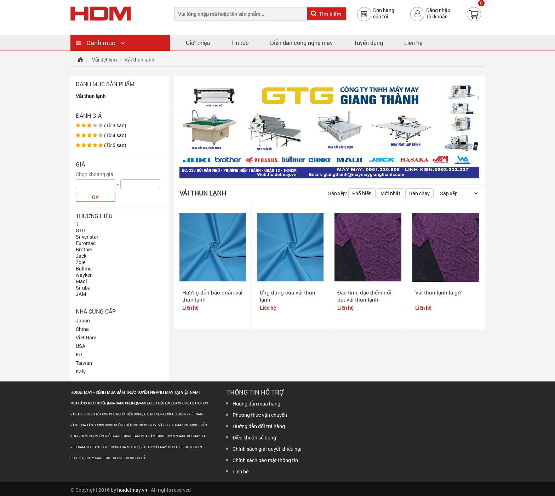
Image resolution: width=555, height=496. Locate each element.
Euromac (86, 243)
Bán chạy (419, 193)
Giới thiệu (198, 42)
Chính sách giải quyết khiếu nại (267, 448)
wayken (84, 275)
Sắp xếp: (337, 193)
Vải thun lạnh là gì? (438, 292)
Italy (81, 371)
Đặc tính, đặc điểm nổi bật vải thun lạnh (364, 296)
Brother (84, 249)
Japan (83, 320)
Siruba (83, 287)
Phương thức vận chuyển (260, 415)
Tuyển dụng (368, 42)
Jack (81, 255)
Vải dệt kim (104, 59)
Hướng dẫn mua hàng (256, 403)
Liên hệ (413, 42)
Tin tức (240, 42)
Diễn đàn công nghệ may (301, 42)
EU (79, 354)
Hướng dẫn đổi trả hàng (259, 426)
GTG (81, 230)
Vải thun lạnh (90, 96)
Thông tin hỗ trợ (255, 392)
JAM (81, 294)
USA (80, 346)
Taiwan (84, 363)
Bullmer (84, 268)
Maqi (81, 281)
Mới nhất (390, 193)
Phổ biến (362, 193)
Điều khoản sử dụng (254, 437)
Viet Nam (86, 337)
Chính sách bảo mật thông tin (265, 460)
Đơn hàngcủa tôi (383, 13)
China (82, 329)
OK (95, 197)
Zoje (80, 262)
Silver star (87, 236)
